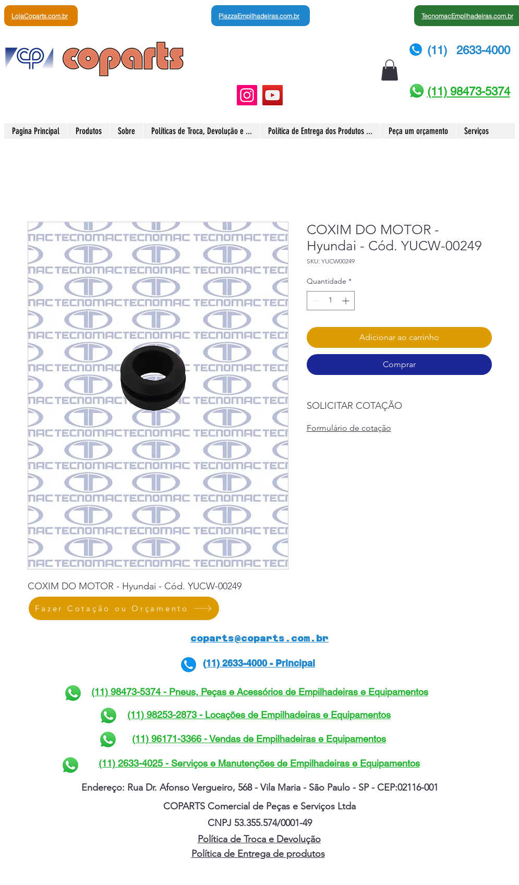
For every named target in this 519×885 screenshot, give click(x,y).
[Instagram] (247, 95)
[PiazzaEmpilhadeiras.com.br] (260, 15)
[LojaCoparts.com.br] (41, 15)
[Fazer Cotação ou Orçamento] (124, 608)
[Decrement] (314, 301)
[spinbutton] (330, 301)
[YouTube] (272, 95)
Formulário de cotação (349, 428)
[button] (390, 70)
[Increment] (346, 301)
